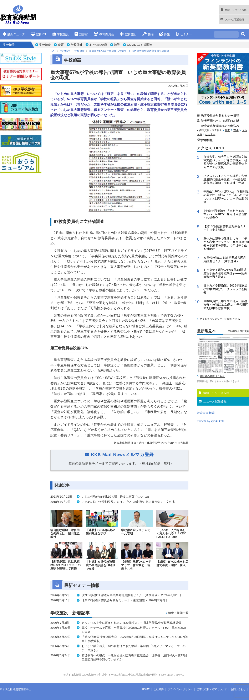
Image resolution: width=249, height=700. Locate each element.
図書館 (81, 34)
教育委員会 (103, 34)
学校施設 (60, 34)
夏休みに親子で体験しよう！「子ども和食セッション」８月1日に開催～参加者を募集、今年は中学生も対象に (226, 244)
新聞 (227, 130)
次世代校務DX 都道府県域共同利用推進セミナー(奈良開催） (224, 259)
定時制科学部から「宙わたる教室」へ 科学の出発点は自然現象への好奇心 (225, 214)
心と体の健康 (98, 44)
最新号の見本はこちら (212, 376)
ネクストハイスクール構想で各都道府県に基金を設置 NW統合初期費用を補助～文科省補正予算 (225, 179)
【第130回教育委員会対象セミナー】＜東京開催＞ (224, 228)
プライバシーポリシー (180, 689)
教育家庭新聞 (205, 413)
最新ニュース (14, 34)
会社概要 (159, 689)
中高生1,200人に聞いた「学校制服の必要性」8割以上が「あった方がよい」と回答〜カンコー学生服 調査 (226, 196)
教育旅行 (128, 34)
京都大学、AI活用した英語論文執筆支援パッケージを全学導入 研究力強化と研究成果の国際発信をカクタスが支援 (225, 162)
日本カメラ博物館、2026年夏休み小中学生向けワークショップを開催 (225, 289)
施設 (117, 44)
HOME (146, 689)
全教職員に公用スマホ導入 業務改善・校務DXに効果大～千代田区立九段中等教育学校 (225, 304)
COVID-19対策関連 (139, 44)
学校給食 (45, 44)
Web (235, 130)
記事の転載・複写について (212, 689)
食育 (61, 44)
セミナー (184, 34)
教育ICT (38, 34)
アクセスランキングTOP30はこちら (220, 319)
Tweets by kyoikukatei (211, 421)
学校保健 (76, 44)
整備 (147, 34)
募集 (164, 34)
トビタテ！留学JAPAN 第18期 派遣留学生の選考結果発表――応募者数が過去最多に (225, 273)
